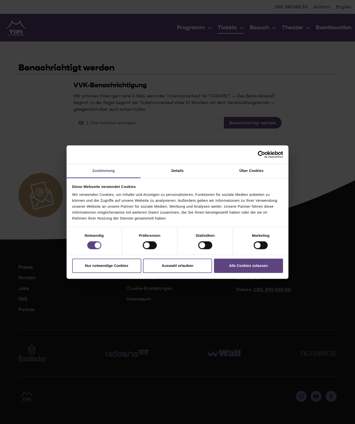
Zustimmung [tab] (103, 170)
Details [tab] (177, 170)
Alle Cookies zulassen (248, 266)
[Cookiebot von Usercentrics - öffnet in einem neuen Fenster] (261, 154)
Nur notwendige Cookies (106, 266)
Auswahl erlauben (177, 266)
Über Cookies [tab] (251, 170)
